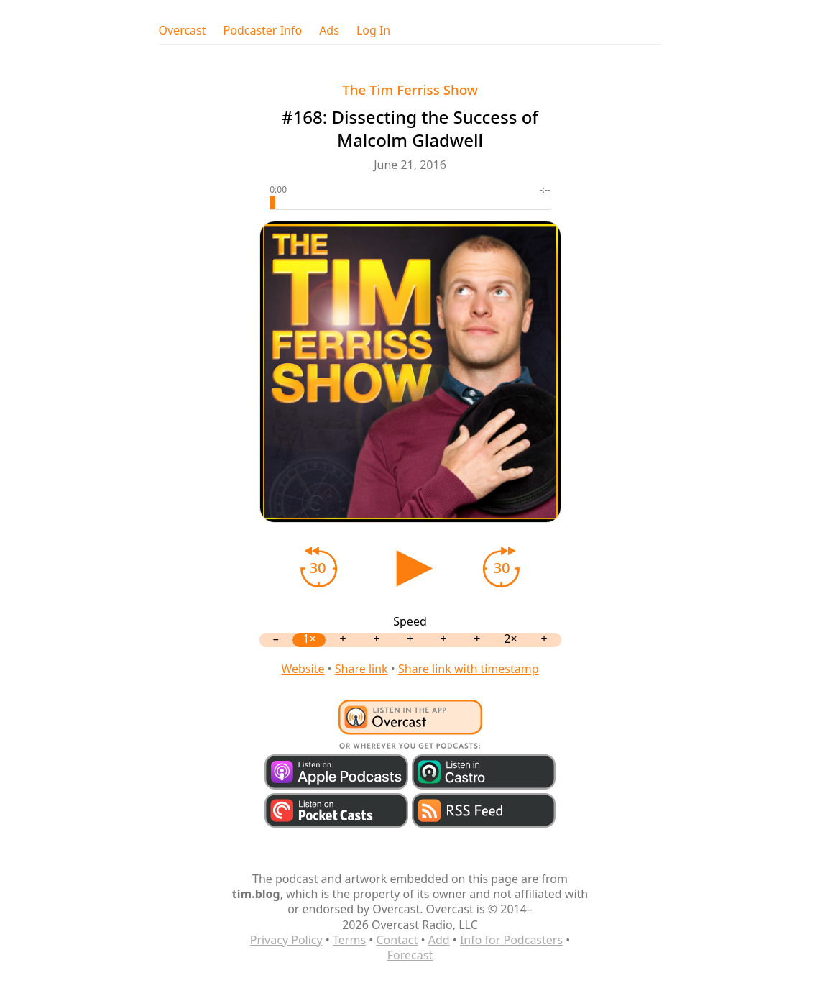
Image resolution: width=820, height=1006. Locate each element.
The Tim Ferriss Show (410, 90)
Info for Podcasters (511, 940)
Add (439, 940)
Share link (361, 669)
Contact (397, 940)
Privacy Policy (286, 940)
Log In (373, 30)
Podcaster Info (263, 30)
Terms (349, 940)
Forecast (410, 955)
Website (302, 669)
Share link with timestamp (468, 669)
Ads (329, 30)
